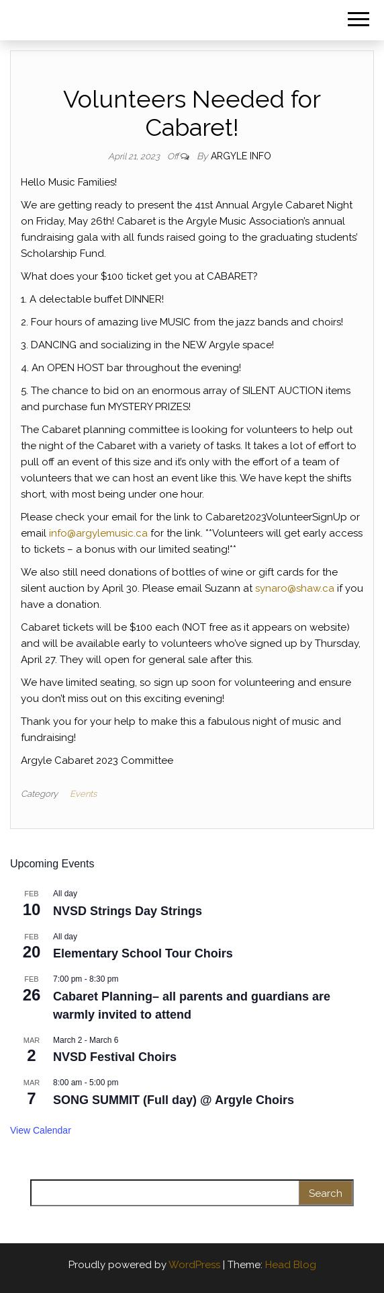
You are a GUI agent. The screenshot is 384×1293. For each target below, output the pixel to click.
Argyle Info (241, 156)
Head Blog (290, 1265)
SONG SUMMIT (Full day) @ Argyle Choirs (173, 1100)
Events (83, 794)
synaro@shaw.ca (294, 588)
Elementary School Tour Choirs (143, 953)
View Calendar (40, 1130)
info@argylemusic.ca (98, 533)
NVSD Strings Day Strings (127, 911)
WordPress (194, 1265)
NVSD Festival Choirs (115, 1057)
